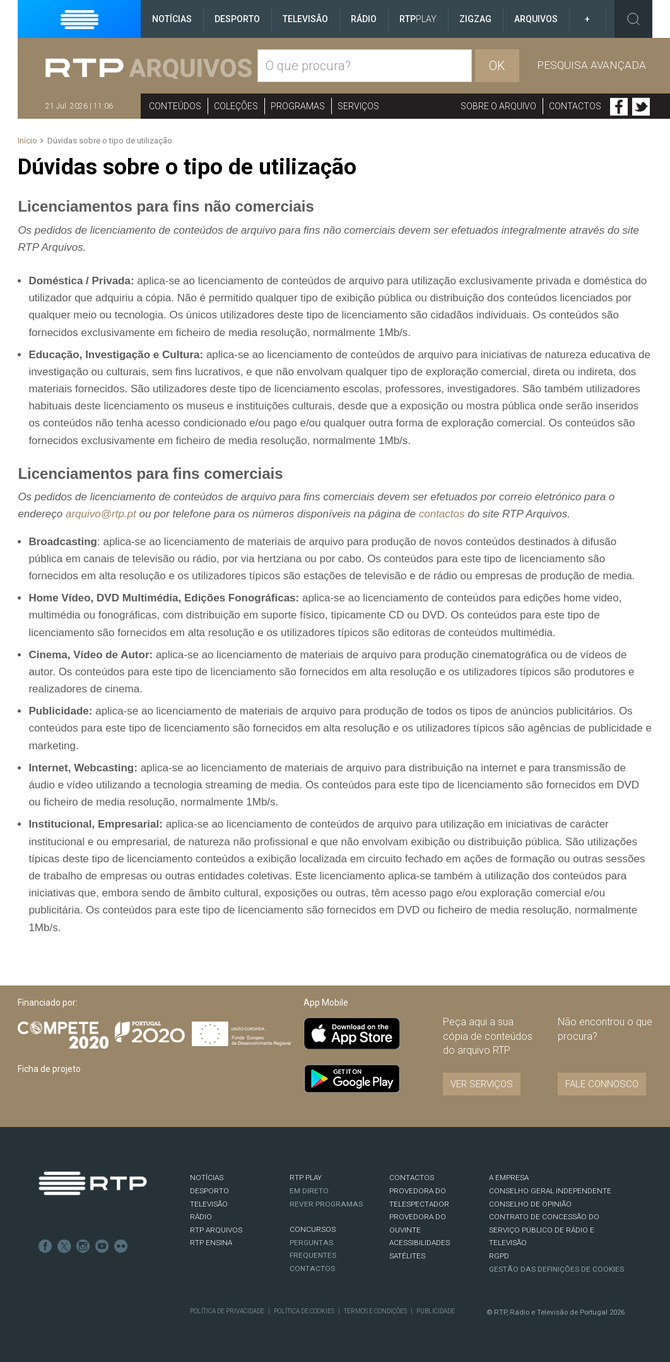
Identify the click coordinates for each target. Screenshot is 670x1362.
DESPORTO (209, 1190)
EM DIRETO (309, 1190)
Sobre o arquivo (498, 106)
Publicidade (435, 1311)
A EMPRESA (509, 1177)
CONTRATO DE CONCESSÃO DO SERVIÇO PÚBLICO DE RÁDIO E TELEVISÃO (544, 1229)
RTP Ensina (211, 1242)
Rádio (364, 19)
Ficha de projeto (49, 1069)
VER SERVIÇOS (481, 1084)
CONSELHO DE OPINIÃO (530, 1204)
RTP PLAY (306, 1177)
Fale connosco (601, 1084)
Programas (298, 106)
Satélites (407, 1255)
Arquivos (536, 19)
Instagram (83, 1246)
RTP (418, 19)
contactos (442, 514)
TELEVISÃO (209, 1204)
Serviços (358, 106)
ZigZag (475, 19)
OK (497, 65)
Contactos (575, 106)
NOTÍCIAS (206, 1177)
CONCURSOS (313, 1229)
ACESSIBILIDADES (419, 1242)
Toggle (633, 19)
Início (27, 140)
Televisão (305, 19)
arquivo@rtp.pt (101, 514)
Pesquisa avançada (591, 65)
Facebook (619, 107)
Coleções (236, 106)
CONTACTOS (411, 1177)
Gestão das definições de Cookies (556, 1269)
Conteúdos (175, 106)
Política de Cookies (304, 1311)
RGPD (499, 1255)
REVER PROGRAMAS (326, 1204)
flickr (121, 1246)
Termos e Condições (375, 1311)
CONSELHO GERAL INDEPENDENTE (550, 1190)
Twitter (641, 107)
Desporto (237, 19)
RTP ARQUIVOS (216, 1230)
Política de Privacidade (227, 1311)
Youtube (102, 1246)
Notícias (172, 19)
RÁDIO (201, 1216)
